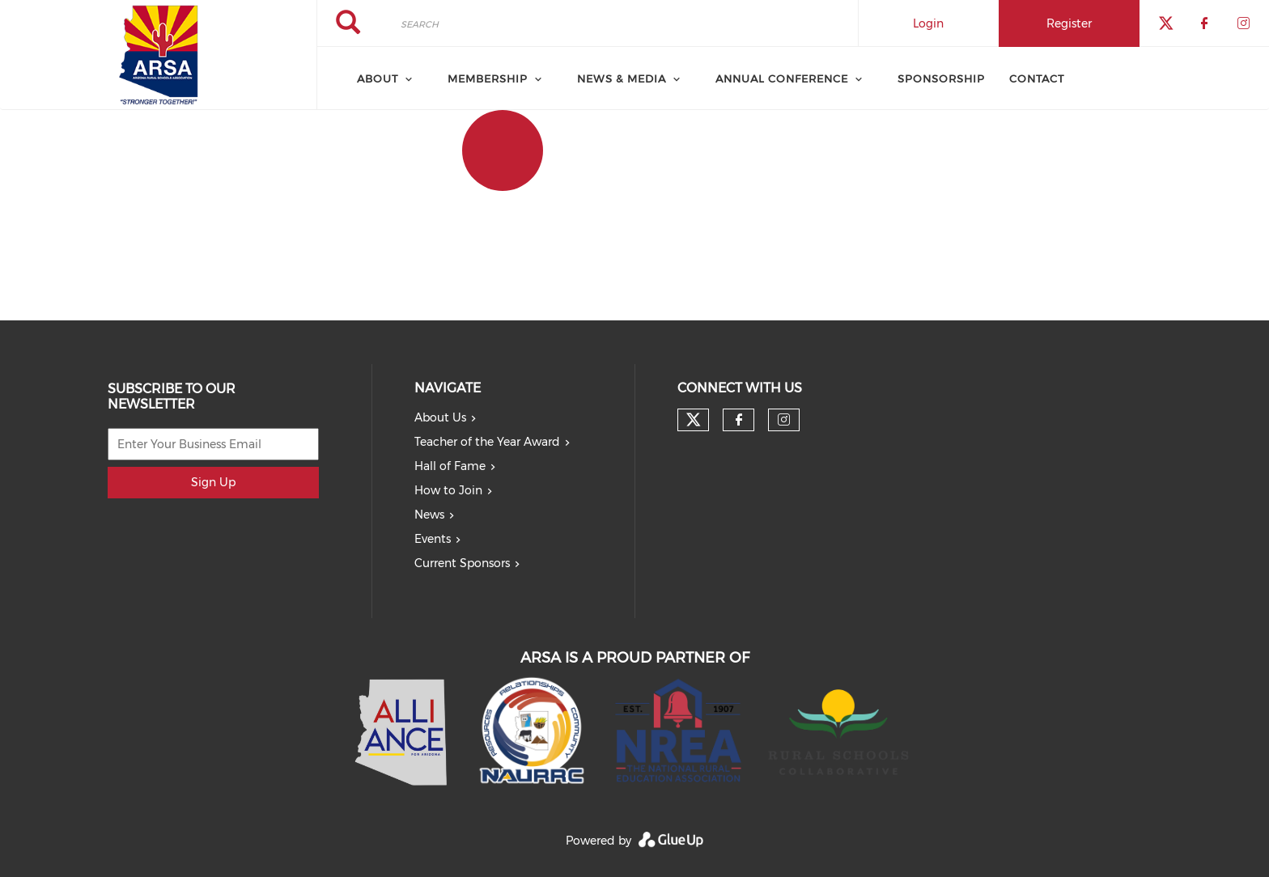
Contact (1036, 78)
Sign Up (213, 482)
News (429, 514)
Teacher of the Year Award (487, 441)
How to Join (448, 490)
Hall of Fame (450, 466)
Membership (488, 78)
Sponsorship (941, 78)
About (377, 78)
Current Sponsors (462, 563)
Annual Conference (781, 78)
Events (432, 539)
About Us (440, 417)
